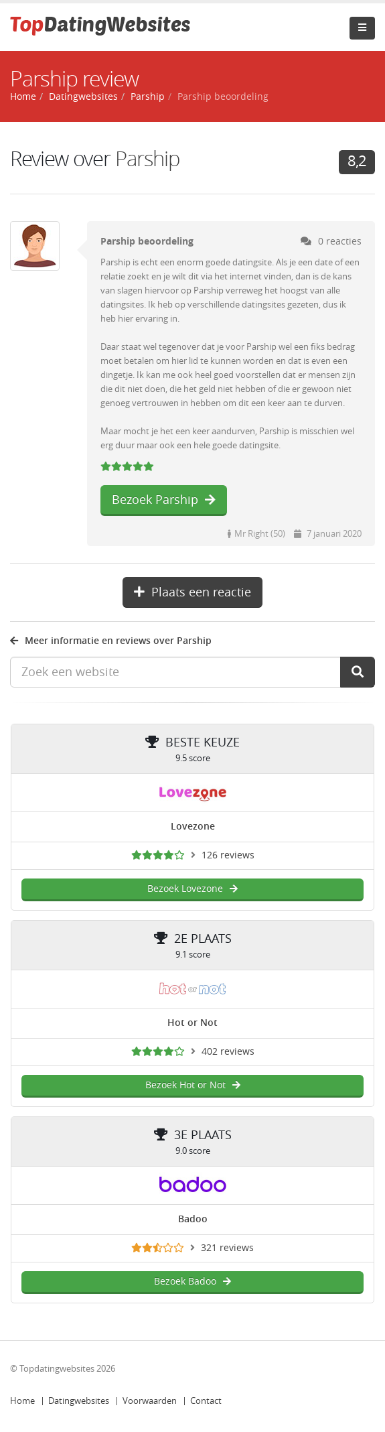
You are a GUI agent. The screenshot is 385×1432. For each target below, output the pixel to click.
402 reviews (228, 1051)
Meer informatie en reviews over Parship (111, 641)
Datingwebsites (78, 1401)
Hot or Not (192, 1023)
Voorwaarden (150, 1401)
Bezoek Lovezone (192, 889)
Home (22, 1401)
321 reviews (227, 1248)
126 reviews (228, 855)
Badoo (193, 1219)
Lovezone (193, 826)
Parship (148, 97)
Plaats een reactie (192, 592)
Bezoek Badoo (192, 1281)
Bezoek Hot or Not (192, 1085)
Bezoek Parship (164, 500)
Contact (206, 1401)
